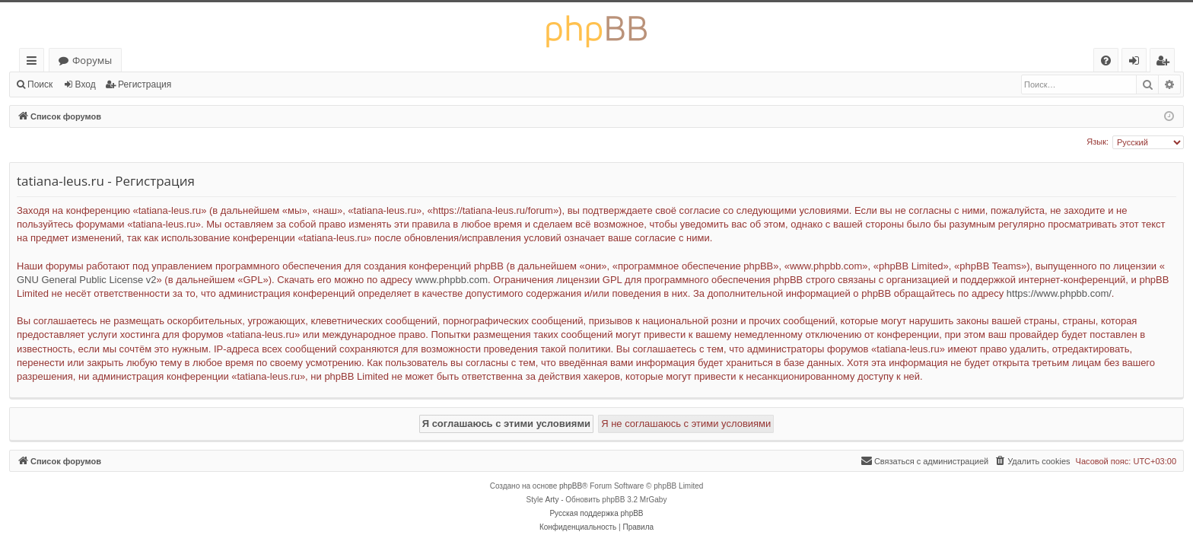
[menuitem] (1106, 60)
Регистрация (144, 84)
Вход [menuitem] (1137, 62)
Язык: (1097, 141)
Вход (85, 84)
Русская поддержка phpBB (596, 513)
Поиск (39, 84)
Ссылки (34, 62)
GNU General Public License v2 (87, 279)
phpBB (570, 486)
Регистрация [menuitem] (1166, 62)
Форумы (92, 60)
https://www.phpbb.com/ (1059, 293)
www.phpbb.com (451, 279)
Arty (552, 499)
